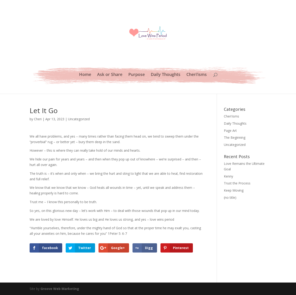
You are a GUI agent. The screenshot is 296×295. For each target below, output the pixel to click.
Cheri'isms (231, 116)
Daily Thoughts (165, 75)
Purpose (136, 75)
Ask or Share (109, 75)
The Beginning (234, 137)
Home (85, 75)
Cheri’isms (196, 75)
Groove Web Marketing (59, 288)
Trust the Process (237, 183)
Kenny (228, 176)
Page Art (230, 130)
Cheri (38, 119)
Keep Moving (234, 190)
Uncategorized (79, 119)
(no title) (230, 197)
